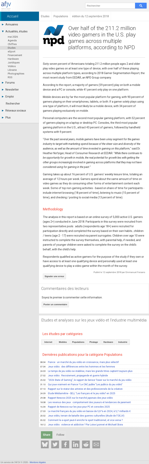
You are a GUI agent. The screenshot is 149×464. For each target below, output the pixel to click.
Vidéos (12, 66)
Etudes (12, 47)
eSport (11, 51)
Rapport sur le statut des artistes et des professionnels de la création (81, 389)
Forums (8, 82)
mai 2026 (13, 36)
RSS (10, 77)
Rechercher (13, 103)
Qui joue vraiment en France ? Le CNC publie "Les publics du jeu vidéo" (81, 384)
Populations (78, 342)
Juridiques (14, 62)
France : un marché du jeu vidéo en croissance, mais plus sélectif (79, 362)
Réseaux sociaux (14, 110)
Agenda (12, 40)
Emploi (8, 96)
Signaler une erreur (54, 276)
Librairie (12, 69)
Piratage (93, 342)
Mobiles (63, 342)
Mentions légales (38, 462)
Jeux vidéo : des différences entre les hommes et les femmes (77, 366)
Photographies (16, 73)
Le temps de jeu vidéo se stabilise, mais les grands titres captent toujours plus (86, 371)
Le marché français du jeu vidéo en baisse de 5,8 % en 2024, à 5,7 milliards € (85, 411)
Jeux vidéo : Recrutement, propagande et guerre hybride (74, 375)
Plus (6, 117)
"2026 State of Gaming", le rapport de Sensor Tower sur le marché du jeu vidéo (85, 380)
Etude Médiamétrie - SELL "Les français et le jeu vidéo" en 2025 (77, 393)
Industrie (122, 342)
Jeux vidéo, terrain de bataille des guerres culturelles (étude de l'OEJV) (82, 415)
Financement (15, 55)
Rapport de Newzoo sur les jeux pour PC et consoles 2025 (75, 406)
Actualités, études (15, 31)
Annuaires (10, 24)
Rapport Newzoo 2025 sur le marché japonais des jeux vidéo (76, 398)
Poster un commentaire (55, 304)
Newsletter (10, 89)
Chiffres (12, 44)
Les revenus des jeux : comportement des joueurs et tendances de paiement (85, 402)
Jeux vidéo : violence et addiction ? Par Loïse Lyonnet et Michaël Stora (81, 424)
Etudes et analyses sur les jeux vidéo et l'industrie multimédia (94, 320)
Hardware (13, 58)
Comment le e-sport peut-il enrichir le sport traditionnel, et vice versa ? (81, 420)
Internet (48, 342)
